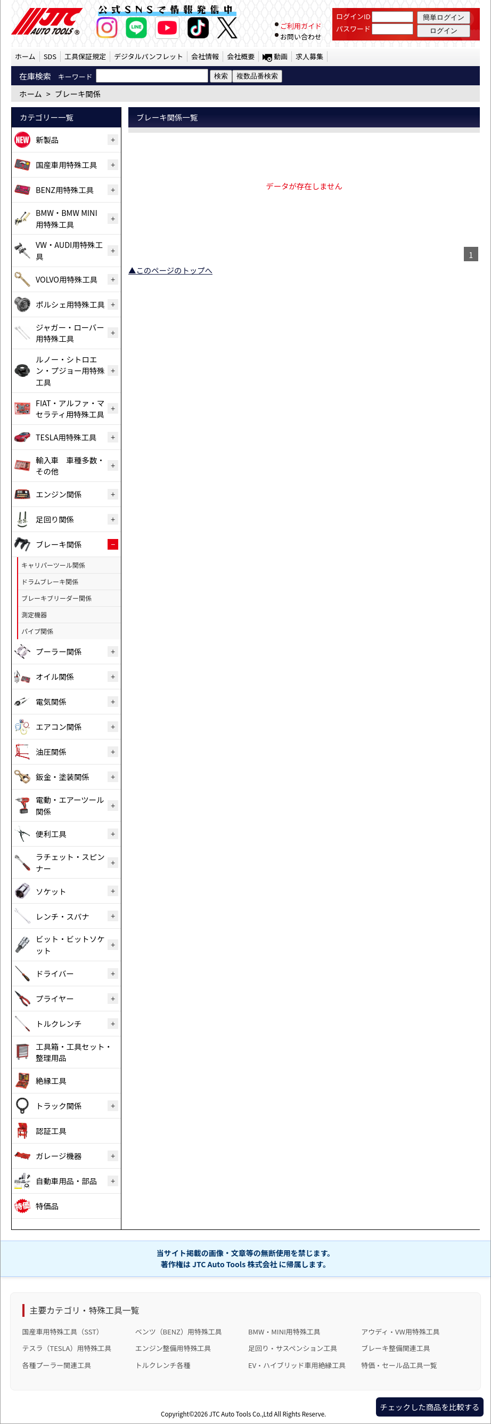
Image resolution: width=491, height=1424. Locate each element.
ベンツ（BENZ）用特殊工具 (178, 1331)
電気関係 (51, 701)
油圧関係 (51, 751)
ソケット (51, 891)
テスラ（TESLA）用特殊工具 (67, 1348)
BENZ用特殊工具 (65, 189)
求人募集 (309, 56)
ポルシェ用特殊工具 (70, 304)
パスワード (353, 28)
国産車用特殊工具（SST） (62, 1331)
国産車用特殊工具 (66, 164)
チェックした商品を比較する (429, 1406)
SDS (50, 56)
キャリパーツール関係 (53, 564)
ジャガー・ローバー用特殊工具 (70, 332)
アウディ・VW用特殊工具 (400, 1331)
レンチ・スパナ (62, 916)
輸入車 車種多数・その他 (70, 465)
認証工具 (51, 1130)
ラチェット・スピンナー (70, 862)
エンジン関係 (58, 494)
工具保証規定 (85, 56)
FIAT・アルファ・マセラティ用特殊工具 (70, 408)
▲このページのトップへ (170, 270)
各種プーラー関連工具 (57, 1365)
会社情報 (205, 56)
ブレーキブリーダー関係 (56, 597)
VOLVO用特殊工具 (66, 279)
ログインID (353, 16)
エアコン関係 (58, 726)
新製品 (47, 139)
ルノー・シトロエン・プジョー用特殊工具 (70, 370)
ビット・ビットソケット (70, 944)
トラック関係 (58, 1105)
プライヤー (55, 998)
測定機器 (34, 614)
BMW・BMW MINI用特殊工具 (66, 218)
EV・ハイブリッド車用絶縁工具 (297, 1365)
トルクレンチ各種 (163, 1365)
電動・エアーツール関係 (70, 805)
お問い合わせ (301, 36)
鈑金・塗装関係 (62, 776)
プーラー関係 (58, 651)
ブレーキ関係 (58, 544)
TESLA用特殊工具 (66, 437)
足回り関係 (55, 519)
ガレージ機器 (58, 1155)
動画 (281, 56)
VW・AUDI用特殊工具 (69, 250)
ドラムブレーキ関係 (49, 581)
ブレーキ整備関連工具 (395, 1348)
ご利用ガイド (301, 26)
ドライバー (55, 973)
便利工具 (51, 833)
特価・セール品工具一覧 (399, 1365)
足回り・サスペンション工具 (292, 1348)
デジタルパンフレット (148, 56)
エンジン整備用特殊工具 (173, 1348)
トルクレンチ (58, 1023)
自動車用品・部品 (66, 1180)
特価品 (47, 1205)
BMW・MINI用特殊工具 (284, 1331)
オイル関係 (55, 676)
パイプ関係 (37, 630)
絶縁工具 (51, 1080)
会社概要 (241, 56)
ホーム (25, 56)
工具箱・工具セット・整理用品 (74, 1052)
